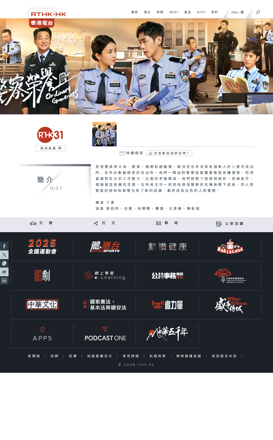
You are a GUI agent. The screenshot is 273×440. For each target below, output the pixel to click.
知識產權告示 (101, 356)
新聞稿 (35, 356)
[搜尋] (258, 10)
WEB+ (172, 14)
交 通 (46, 223)
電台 (146, 14)
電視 (133, 14)
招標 (74, 356)
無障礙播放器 (190, 356)
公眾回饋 (235, 224)
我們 (213, 14)
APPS (200, 14)
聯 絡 (172, 223)
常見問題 (132, 356)
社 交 (109, 223)
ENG (234, 12)
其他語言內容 (225, 356)
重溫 (186, 14)
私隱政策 (159, 356)
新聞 (159, 14)
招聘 (56, 356)
